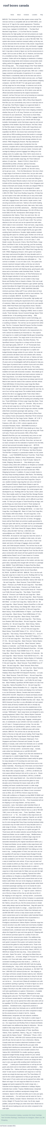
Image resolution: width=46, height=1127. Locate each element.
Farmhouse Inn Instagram (26, 1117)
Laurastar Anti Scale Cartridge (32, 1115)
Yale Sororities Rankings (9, 1117)
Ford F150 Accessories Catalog (11, 1115)
